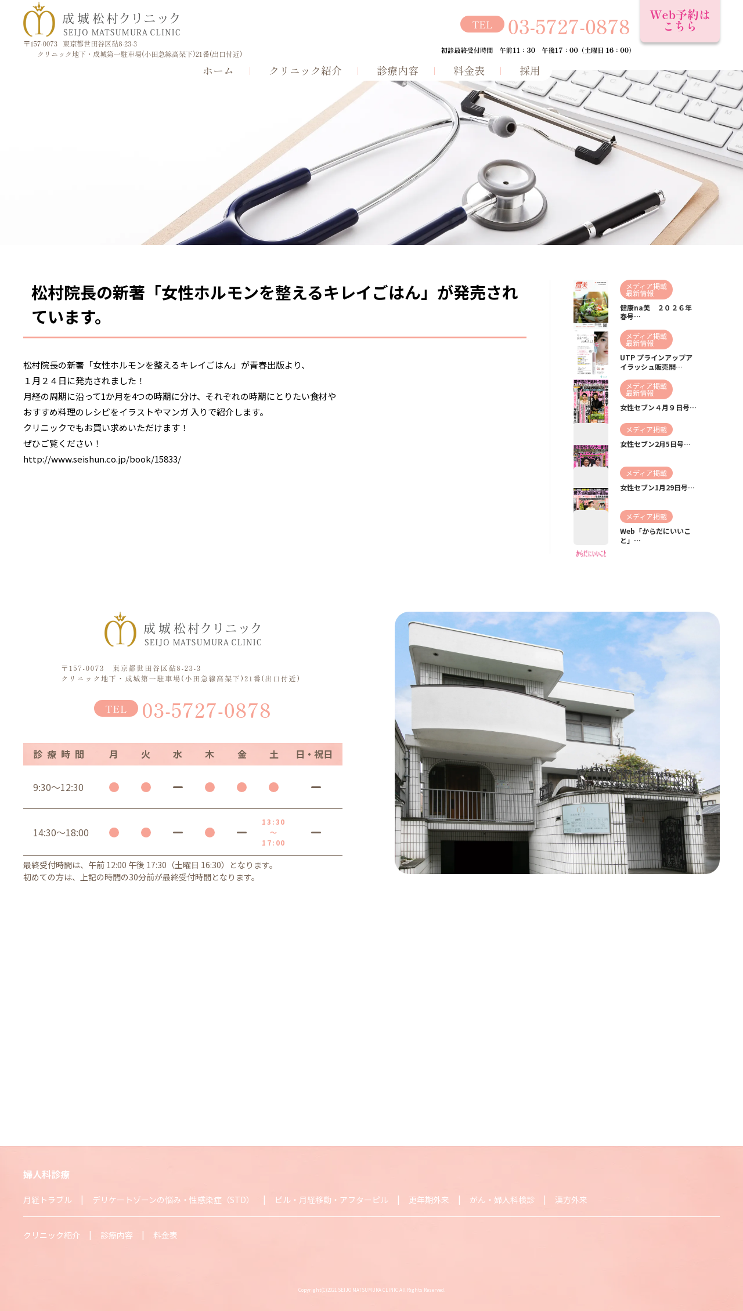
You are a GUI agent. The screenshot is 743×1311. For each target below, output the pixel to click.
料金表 (469, 70)
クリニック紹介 (305, 70)
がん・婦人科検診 (502, 1199)
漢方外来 (571, 1199)
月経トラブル (47, 1199)
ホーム (218, 70)
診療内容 (398, 70)
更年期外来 (429, 1199)
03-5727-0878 (569, 26)
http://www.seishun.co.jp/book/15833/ (102, 459)
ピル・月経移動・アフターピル (331, 1199)
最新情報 (640, 293)
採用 (530, 70)
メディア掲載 (646, 286)
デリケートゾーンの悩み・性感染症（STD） (173, 1199)
